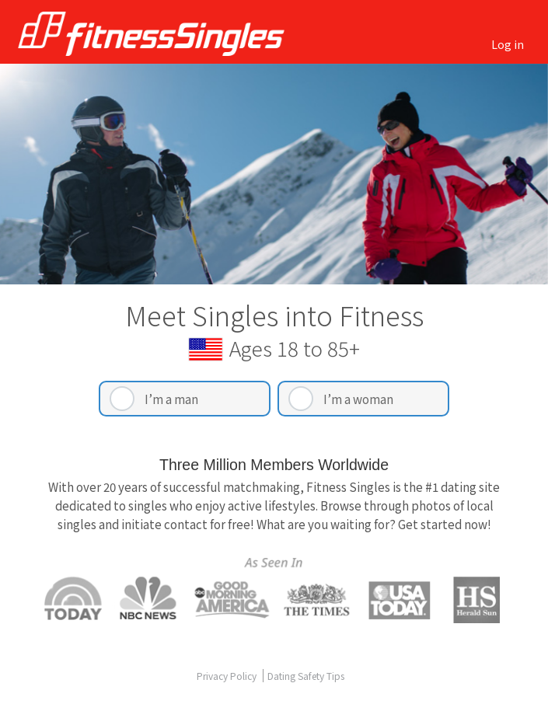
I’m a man (171, 399)
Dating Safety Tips (305, 675)
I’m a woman (358, 399)
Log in (507, 44)
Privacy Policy (228, 675)
